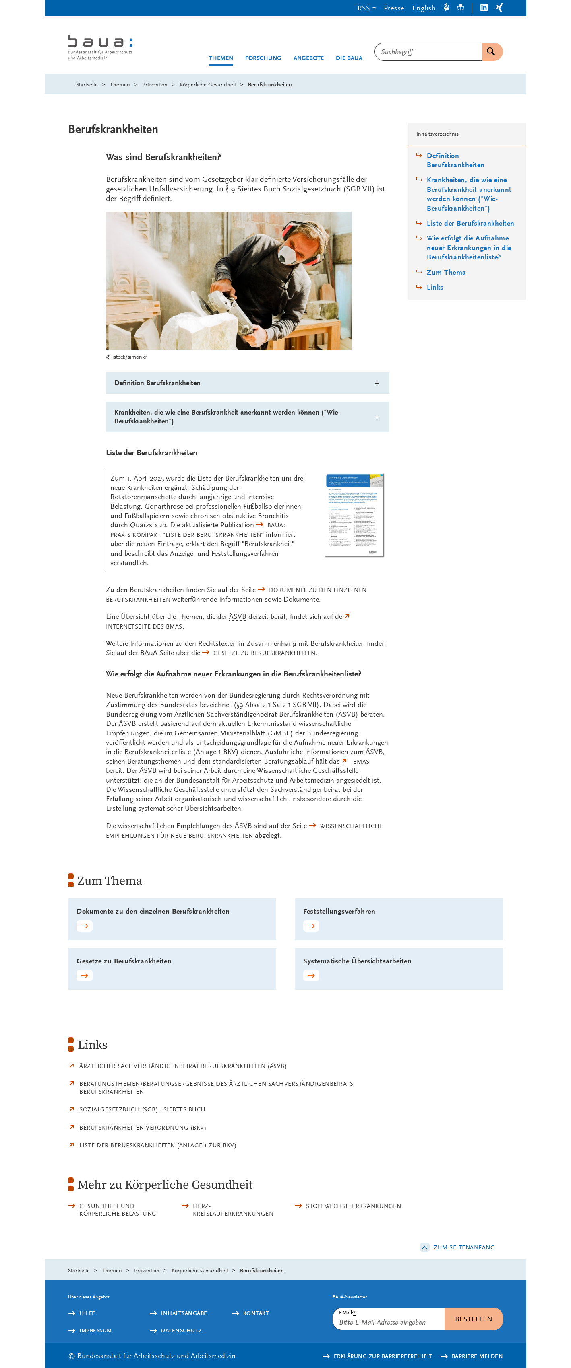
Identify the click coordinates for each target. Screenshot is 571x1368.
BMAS (361, 761)
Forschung (263, 58)
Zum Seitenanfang (464, 1247)
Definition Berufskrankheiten (456, 160)
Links (435, 287)
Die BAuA (349, 58)
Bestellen (473, 1319)
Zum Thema (446, 272)
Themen (221, 58)
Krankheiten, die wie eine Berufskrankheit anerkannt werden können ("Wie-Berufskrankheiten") (469, 194)
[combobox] (428, 52)
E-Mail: (347, 1312)
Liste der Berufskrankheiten (471, 223)
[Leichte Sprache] (460, 8)
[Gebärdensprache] (446, 8)
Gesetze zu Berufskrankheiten (264, 653)
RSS (364, 8)
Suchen (488, 51)
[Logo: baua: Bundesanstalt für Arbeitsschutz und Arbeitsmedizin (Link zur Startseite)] (115, 48)
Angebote (309, 58)
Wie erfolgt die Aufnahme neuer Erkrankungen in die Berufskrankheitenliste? (469, 247)
